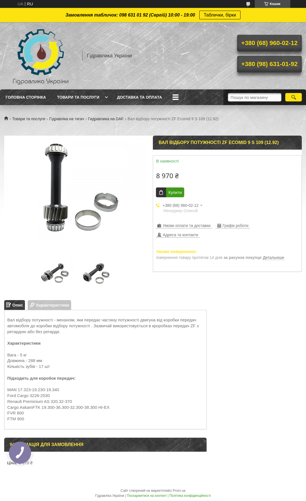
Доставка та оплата (139, 97)
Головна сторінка (26, 97)
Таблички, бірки (220, 15)
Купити (175, 192)
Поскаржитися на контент (147, 496)
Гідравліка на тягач (66, 119)
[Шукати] (293, 97)
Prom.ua (179, 491)
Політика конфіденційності (190, 496)
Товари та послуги (78, 97)
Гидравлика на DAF (105, 119)
